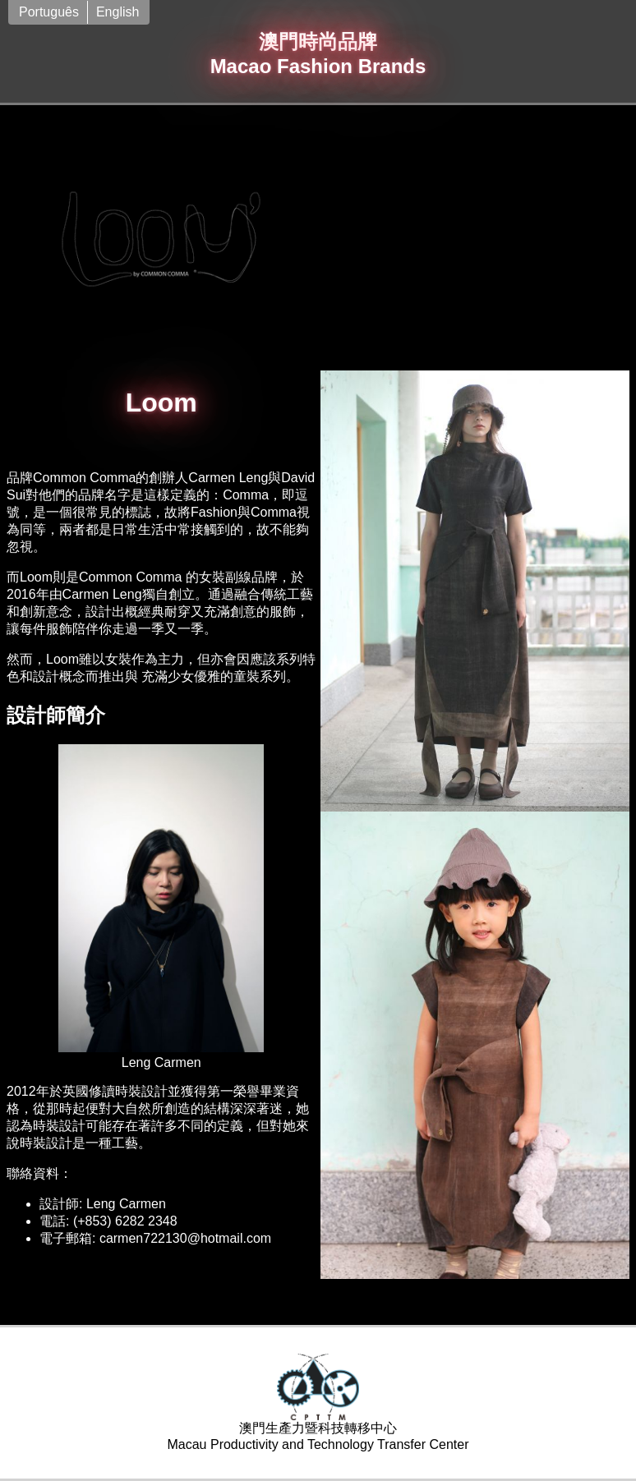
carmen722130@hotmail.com (185, 1238)
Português (49, 12)
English (117, 12)
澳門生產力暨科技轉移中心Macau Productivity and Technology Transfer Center (317, 1402)
